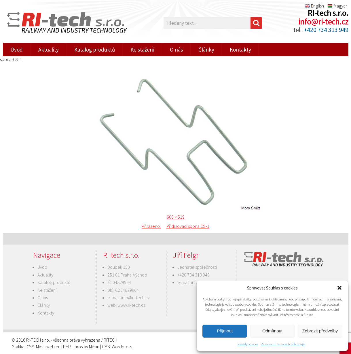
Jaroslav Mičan (86, 346)
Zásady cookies (248, 344)
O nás (176, 49)
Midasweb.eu (48, 346)
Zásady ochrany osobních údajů (283, 344)
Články (206, 49)
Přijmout (225, 330)
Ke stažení (142, 49)
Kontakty (240, 49)
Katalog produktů (94, 49)
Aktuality (48, 49)
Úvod (16, 49)
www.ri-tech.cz (131, 305)
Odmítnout (272, 330)
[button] (339, 288)
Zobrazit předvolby (320, 330)
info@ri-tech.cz (323, 21)
